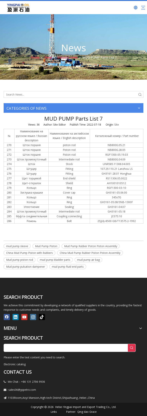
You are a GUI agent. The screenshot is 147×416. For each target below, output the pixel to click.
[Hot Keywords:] (132, 348)
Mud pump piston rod (19, 260)
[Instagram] (33, 317)
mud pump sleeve (17, 246)
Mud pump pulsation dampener (25, 266)
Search (140, 94)
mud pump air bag (88, 260)
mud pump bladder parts (55, 260)
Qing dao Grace (87, 412)
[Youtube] (24, 317)
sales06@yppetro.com (22, 389)
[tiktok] (42, 317)
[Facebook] (7, 317)
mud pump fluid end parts (68, 266)
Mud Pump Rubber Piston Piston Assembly (90, 246)
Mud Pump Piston (46, 246)
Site (116, 124)
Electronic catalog (15, 364)
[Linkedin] (15, 317)
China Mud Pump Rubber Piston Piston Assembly (90, 253)
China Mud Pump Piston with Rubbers (29, 253)
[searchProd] (66, 348)
